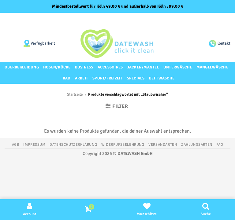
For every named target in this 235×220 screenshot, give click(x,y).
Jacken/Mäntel (143, 67)
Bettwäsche (162, 78)
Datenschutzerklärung (73, 144)
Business (84, 67)
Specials (136, 78)
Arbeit (81, 78)
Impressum (34, 144)
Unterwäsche (177, 67)
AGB (15, 144)
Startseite (75, 94)
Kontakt (223, 43)
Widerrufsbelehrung (122, 144)
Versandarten (162, 144)
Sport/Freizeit (107, 78)
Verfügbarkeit (43, 43)
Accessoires (110, 67)
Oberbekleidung (22, 67)
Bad (67, 78)
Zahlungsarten (196, 144)
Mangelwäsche (212, 67)
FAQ (219, 144)
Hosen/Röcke (57, 67)
